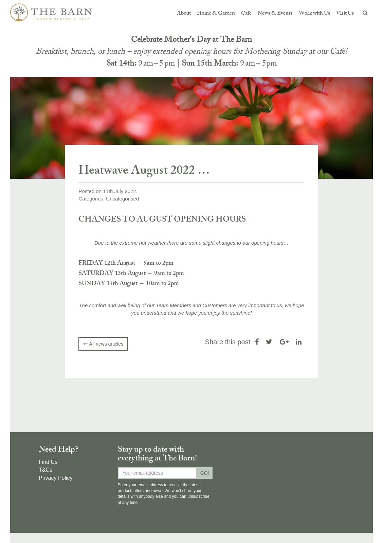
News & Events (275, 14)
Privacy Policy (56, 478)
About (184, 14)
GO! (204, 473)
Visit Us (345, 14)
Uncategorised (122, 199)
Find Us (48, 462)
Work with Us (314, 14)
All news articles (103, 344)
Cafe (246, 14)
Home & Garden (216, 14)
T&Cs (45, 470)
